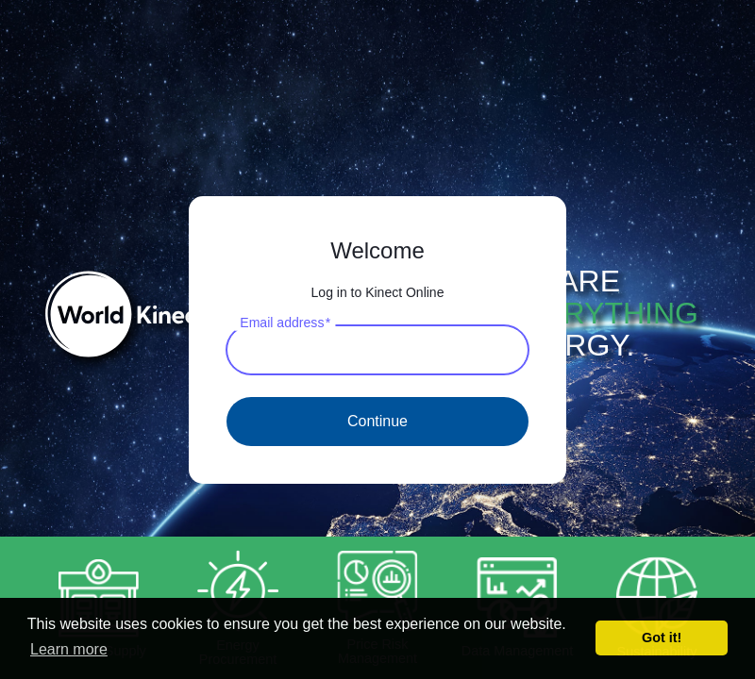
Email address (285, 322)
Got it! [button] (661, 637)
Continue (377, 421)
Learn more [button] (69, 649)
